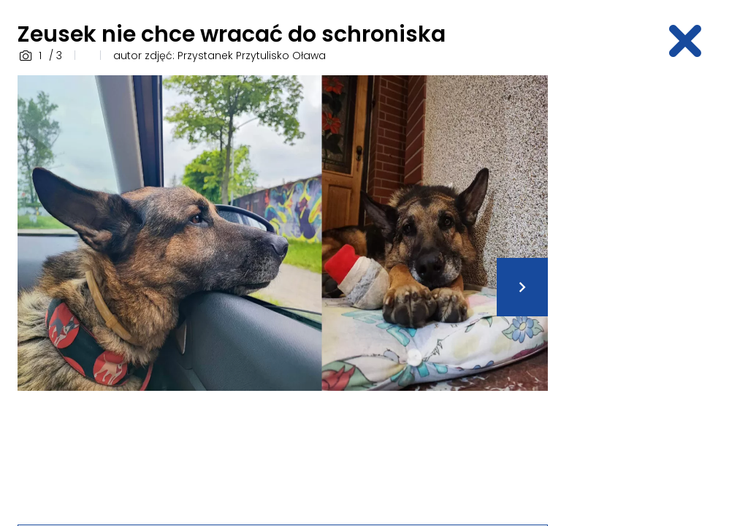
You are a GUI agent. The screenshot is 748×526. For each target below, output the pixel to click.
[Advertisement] (656, 294)
